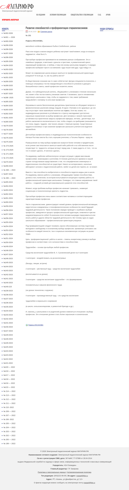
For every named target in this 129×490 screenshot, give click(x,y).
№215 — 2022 (9, 387)
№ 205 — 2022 (9, 423)
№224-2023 (8, 351)
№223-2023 (8, 355)
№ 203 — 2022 (9, 431)
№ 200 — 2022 (9, 440)
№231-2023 (8, 323)
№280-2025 (8, 122)
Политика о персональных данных (52, 472)
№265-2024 (8, 182)
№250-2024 (8, 242)
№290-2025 (8, 81)
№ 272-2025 (8, 158)
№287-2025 (8, 94)
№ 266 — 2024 (9, 178)
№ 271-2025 (8, 154)
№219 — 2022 (9, 371)
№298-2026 (8, 49)
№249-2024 (8, 246)
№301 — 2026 (9, 37)
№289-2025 (8, 85)
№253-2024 (8, 230)
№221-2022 (8, 363)
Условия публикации (58, 14)
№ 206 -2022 (8, 419)
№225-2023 (8, 347)
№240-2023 (8, 283)
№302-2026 (8, 33)
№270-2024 (8, 162)
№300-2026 (8, 41)
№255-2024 (8, 222)
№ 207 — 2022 (9, 415)
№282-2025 (8, 114)
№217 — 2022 (9, 375)
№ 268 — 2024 (9, 170)
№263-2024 (8, 190)
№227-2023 (8, 331)
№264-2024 (8, 186)
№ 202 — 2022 (9, 435)
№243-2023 (8, 271)
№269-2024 (8, 166)
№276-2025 (8, 138)
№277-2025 (8, 134)
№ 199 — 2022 (9, 444)
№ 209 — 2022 (9, 411)
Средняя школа (46, 32)
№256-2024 (8, 218)
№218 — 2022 (9, 379)
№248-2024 (8, 250)
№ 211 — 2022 (9, 403)
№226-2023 (8, 343)
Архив (108, 14)
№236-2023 (8, 303)
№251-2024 (8, 238)
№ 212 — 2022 (9, 399)
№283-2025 (8, 110)
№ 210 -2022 (8, 407)
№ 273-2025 (8, 150)
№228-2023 (8, 339)
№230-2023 (8, 327)
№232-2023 (8, 319)
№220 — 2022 (9, 367)
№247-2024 (8, 254)
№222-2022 (8, 359)
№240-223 (7, 287)
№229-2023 (8, 335)
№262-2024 (8, 194)
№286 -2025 (8, 98)
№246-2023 (8, 258)
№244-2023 (8, 267)
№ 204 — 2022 (9, 427)
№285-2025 (8, 102)
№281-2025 (8, 118)
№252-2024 (8, 234)
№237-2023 (8, 299)
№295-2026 (8, 61)
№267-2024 (8, 174)
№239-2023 (8, 291)
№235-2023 (8, 307)
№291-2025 (8, 77)
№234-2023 (8, 311)
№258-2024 (8, 210)
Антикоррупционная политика (79, 472)
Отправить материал (10, 19)
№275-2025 (8, 142)
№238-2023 (8, 295)
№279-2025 (8, 126)
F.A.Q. (99, 14)
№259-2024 (8, 206)
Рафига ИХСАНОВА (35, 325)
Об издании (40, 14)
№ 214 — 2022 (9, 391)
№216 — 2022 (9, 383)
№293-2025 (8, 69)
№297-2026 (8, 53)
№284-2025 (8, 106)
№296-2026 (8, 57)
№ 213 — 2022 (9, 395)
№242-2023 (8, 275)
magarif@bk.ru (82, 476)
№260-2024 (8, 202)
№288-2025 (8, 90)
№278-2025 (8, 130)
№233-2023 (8, 315)
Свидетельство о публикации (82, 14)
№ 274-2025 (8, 146)
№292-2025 (8, 73)
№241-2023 (8, 279)
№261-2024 (8, 198)
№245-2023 (8, 262)
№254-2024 (8, 226)
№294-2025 (8, 65)
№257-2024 (8, 214)
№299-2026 (8, 45)
